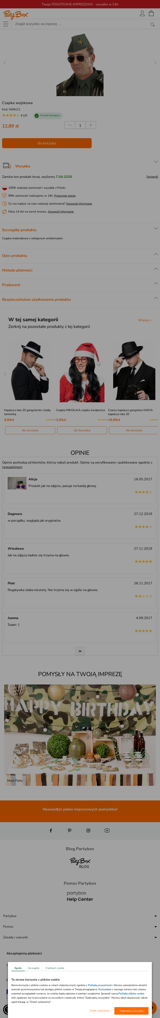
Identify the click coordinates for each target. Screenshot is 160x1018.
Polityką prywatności (100, 985)
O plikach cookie (55, 968)
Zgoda (18, 968)
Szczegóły (33, 968)
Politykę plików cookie (131, 993)
